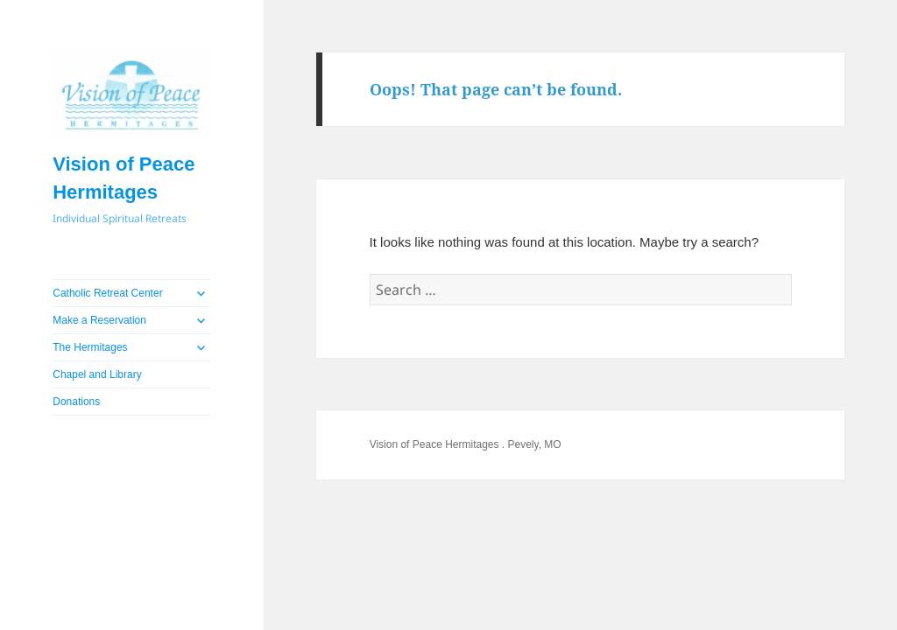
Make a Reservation (99, 320)
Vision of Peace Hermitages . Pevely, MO (466, 444)
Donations (76, 402)
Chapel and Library (97, 374)
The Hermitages (90, 347)
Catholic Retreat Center (107, 293)
